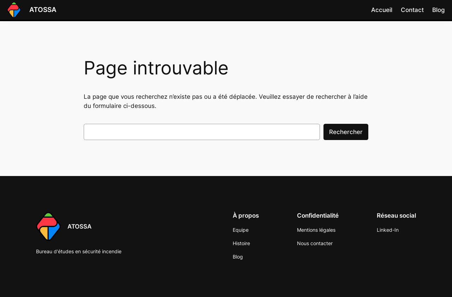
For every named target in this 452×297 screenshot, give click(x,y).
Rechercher (346, 131)
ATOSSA (42, 9)
